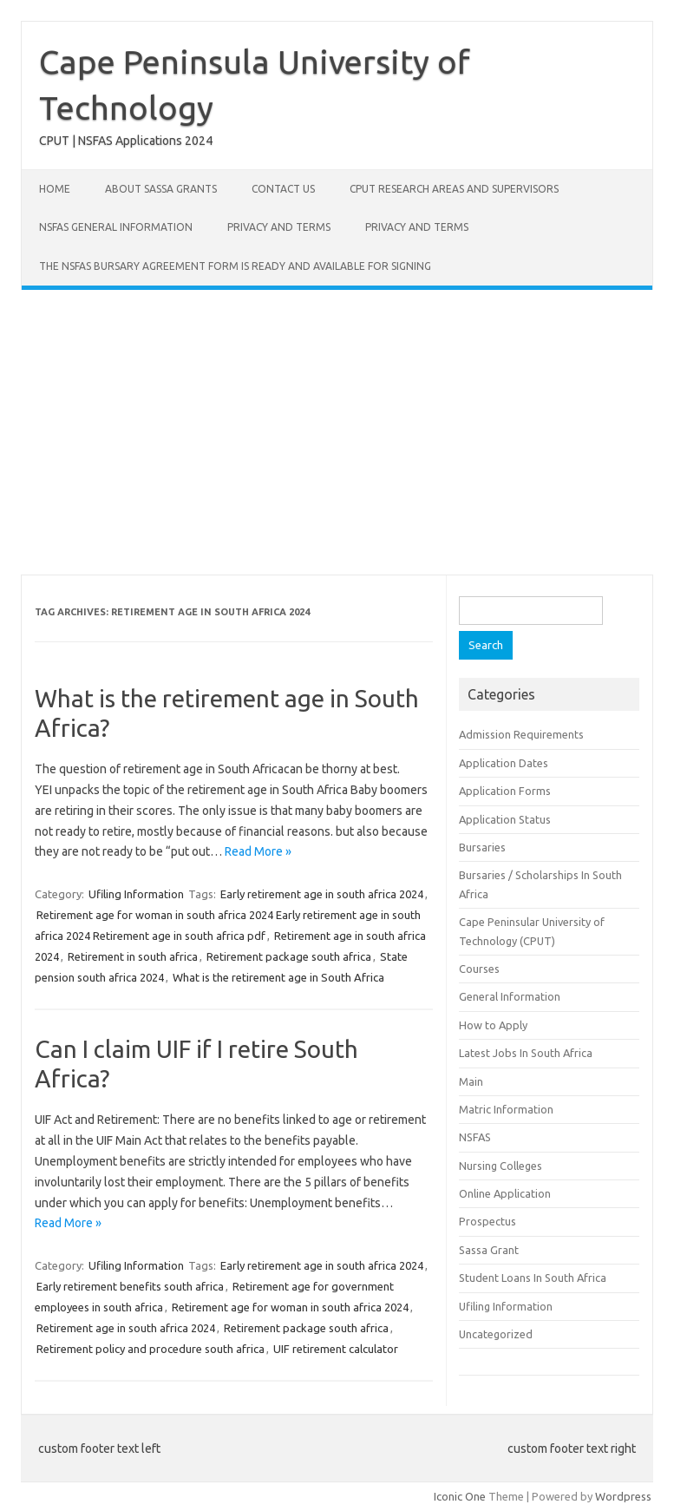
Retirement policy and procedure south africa (150, 1349)
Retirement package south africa (288, 956)
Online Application (505, 1193)
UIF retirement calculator (335, 1349)
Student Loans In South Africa (532, 1277)
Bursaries (482, 847)
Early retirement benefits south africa (130, 1286)
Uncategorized (496, 1334)
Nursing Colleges (500, 1166)
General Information (509, 996)
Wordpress (623, 1496)
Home (54, 188)
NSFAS (475, 1137)
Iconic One (460, 1496)
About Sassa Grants (161, 188)
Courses (479, 968)
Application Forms (505, 791)
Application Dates (503, 763)
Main (471, 1081)
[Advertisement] (337, 432)
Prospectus (487, 1221)
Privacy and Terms (278, 227)
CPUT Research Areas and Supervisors (454, 188)
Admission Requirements (521, 734)
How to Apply (493, 1025)
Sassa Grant (489, 1250)
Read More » (258, 851)
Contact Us (283, 188)
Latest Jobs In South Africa (525, 1053)
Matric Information (506, 1109)
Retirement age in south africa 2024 (125, 1328)
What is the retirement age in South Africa (278, 977)
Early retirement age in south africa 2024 (321, 894)
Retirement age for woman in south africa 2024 (290, 1307)
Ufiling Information (136, 894)
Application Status (505, 819)
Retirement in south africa (133, 956)
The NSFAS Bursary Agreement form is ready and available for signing (235, 266)
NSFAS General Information (116, 227)
